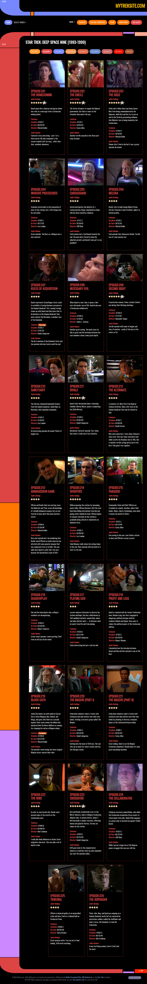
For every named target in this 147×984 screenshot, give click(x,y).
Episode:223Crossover (77, 796)
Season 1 (34, 51)
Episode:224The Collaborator (120, 796)
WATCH (129, 51)
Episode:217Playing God (77, 596)
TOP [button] (141, 970)
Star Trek (100, 977)
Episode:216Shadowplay (39, 596)
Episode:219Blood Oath (38, 698)
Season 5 (83, 51)
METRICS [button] (119, 51)
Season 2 (46, 51)
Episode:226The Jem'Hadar (98, 897)
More (71, 21)
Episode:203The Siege (116, 93)
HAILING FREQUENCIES (134, 977)
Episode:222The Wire (38, 796)
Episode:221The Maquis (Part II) (121, 698)
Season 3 (58, 51)
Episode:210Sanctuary (38, 388)
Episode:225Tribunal (57, 897)
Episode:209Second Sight (117, 287)
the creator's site (78, 979)
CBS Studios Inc (87, 977)
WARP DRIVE (123, 22)
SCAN (112, 22)
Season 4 (71, 51)
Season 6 (95, 51)
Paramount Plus (76, 977)
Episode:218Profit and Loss (119, 596)
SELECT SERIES (19, 22)
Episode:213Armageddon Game (42, 489)
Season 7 (107, 51)
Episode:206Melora (116, 191)
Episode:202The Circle (77, 93)
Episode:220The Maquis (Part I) (82, 698)
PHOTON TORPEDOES (97, 22)
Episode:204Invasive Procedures (44, 191)
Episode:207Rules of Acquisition (44, 287)
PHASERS (82, 22)
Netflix (68, 977)
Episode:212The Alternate (117, 388)
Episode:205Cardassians (78, 191)
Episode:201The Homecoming (41, 93)
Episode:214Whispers (77, 489)
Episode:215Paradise (116, 489)
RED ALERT (136, 22)
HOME (8, 22)
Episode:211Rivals (77, 388)
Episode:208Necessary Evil (79, 286)
